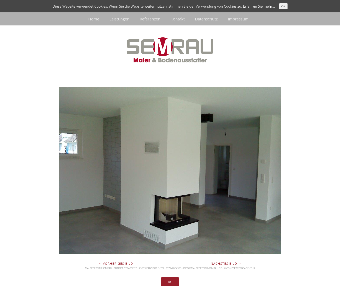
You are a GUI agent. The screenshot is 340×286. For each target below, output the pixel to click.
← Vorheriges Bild (115, 263)
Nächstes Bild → (226, 263)
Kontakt (178, 19)
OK (283, 6)
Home (93, 19)
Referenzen (150, 19)
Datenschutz (206, 19)
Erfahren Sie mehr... (259, 6)
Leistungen (119, 19)
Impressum (238, 19)
